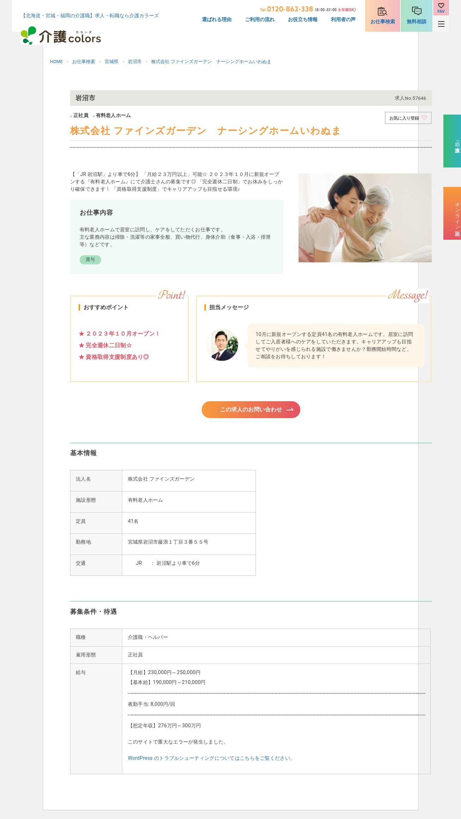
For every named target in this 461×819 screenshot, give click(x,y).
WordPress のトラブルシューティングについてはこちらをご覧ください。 (211, 760)
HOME (56, 61)
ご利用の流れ (260, 20)
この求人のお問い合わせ (251, 410)
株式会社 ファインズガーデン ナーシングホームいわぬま (211, 61)
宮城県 (111, 61)
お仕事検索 (382, 22)
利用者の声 (343, 20)
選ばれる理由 (217, 20)
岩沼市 (135, 61)
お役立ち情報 (303, 20)
